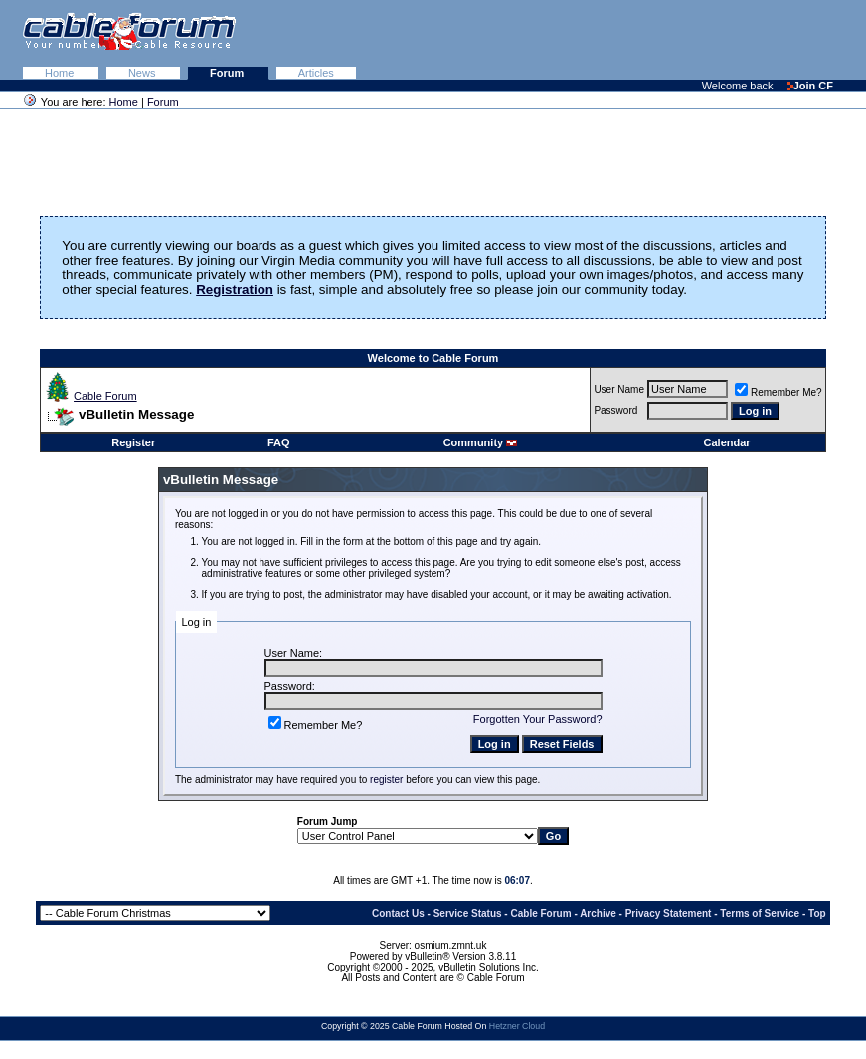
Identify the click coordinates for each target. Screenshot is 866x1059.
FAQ (278, 442)
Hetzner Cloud (517, 1026)
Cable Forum (105, 396)
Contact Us (398, 913)
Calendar (727, 442)
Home (61, 73)
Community (480, 442)
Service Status (467, 913)
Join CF (810, 85)
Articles (316, 73)
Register (133, 442)
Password (615, 410)
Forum (228, 73)
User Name (619, 389)
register (386, 779)
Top (817, 913)
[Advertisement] (623, 40)
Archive (598, 913)
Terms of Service (759, 913)
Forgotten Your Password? (538, 719)
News (143, 73)
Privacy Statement (668, 913)
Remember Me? (778, 392)
